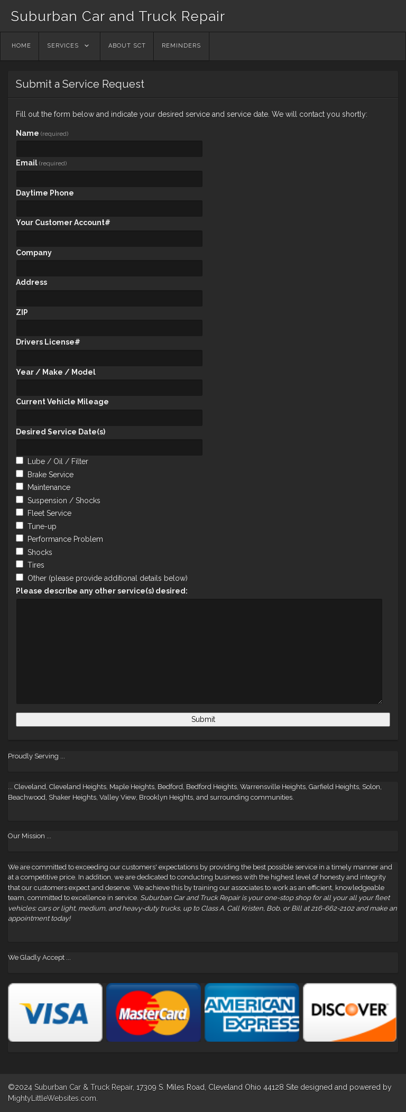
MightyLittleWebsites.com (52, 1098)
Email (41, 163)
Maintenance (48, 487)
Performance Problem (65, 539)
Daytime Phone (45, 193)
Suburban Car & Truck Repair (83, 1087)
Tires (35, 565)
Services (63, 45)
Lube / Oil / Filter (57, 461)
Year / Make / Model (56, 372)
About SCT (127, 45)
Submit (203, 719)
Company (34, 252)
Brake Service (50, 474)
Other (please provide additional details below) (107, 578)
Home (21, 45)
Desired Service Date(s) (60, 432)
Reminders (181, 45)
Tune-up (42, 526)
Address (31, 282)
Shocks (39, 552)
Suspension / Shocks (63, 500)
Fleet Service (49, 513)
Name (42, 133)
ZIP (22, 312)
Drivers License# (48, 342)
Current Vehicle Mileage (62, 401)
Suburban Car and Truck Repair (118, 16)
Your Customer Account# (63, 222)
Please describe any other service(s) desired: (102, 591)
